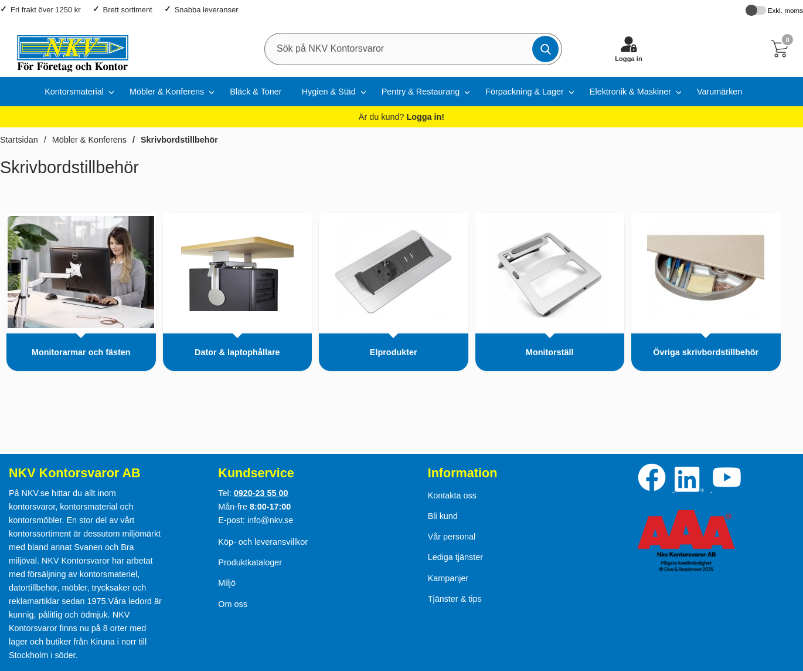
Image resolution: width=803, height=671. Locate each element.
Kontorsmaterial (74, 91)
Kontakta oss (452, 495)
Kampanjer (448, 578)
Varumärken (719, 91)
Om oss (232, 604)
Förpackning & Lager (524, 91)
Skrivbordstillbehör (179, 139)
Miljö (227, 583)
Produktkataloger (250, 562)
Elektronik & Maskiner (630, 91)
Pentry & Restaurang (421, 91)
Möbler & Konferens (167, 91)
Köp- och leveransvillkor (263, 542)
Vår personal (452, 536)
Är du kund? (401, 117)
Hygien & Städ (329, 91)
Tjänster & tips (455, 598)
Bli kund (443, 516)
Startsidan (19, 139)
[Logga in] (629, 48)
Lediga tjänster (455, 557)
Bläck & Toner (256, 91)
